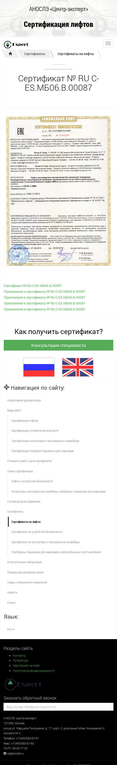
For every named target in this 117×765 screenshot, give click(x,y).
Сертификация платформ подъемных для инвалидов (42, 451)
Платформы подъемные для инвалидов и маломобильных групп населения (56, 552)
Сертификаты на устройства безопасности (36, 532)
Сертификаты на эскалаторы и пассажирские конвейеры (45, 542)
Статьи (11, 602)
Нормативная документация (24, 400)
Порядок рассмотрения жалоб (25, 572)
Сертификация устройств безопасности (34, 430)
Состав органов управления (23, 501)
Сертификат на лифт (26, 665)
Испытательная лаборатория (24, 562)
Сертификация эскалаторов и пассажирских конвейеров (45, 441)
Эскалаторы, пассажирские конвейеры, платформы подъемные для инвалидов (58, 491)
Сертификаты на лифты (76, 54)
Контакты (19, 655)
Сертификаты (34, 54)
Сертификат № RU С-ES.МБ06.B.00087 (33, 285)
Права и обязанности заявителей (27, 582)
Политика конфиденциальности (34, 670)
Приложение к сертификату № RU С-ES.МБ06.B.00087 (44, 291)
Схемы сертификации (20, 471)
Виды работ (14, 410)
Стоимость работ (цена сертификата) (29, 461)
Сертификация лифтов (58, 24)
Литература (20, 660)
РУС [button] (10, 629)
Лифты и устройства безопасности (32, 481)
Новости (12, 592)
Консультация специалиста (58, 345)
